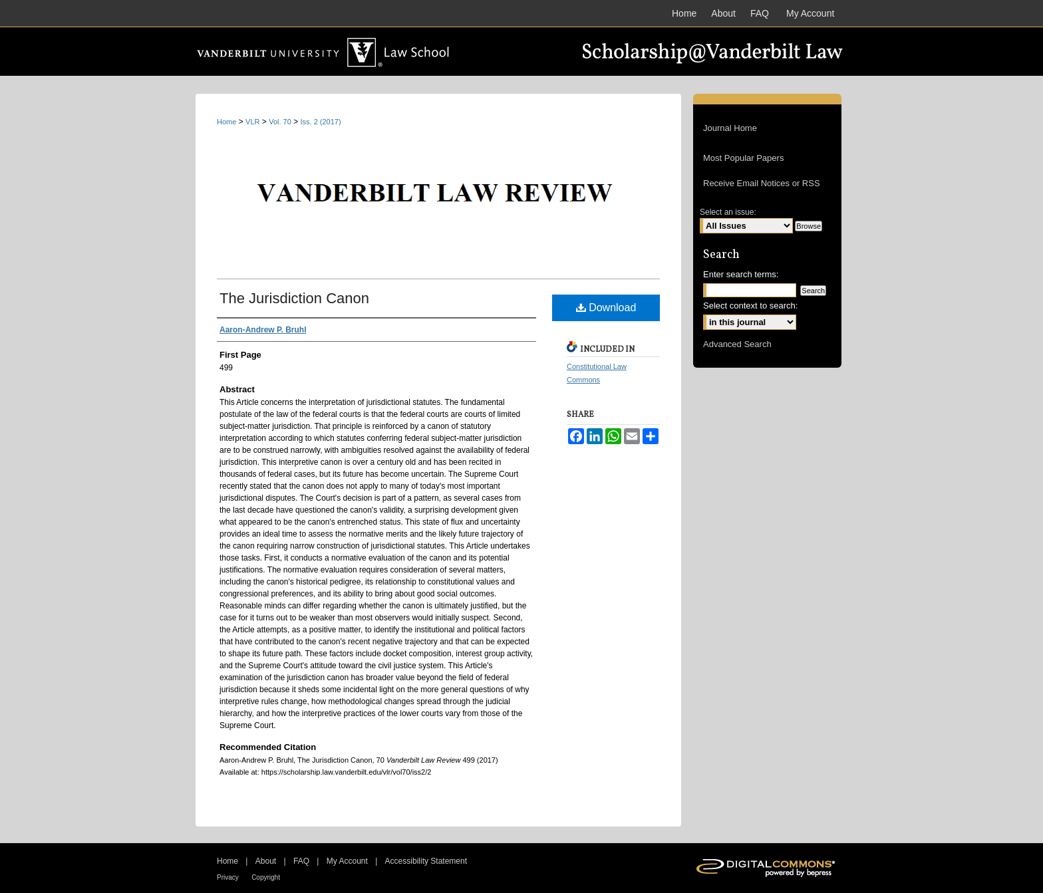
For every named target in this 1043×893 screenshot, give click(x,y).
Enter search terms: (740, 274)
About (265, 861)
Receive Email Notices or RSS (761, 183)
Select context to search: (750, 306)
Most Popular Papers (743, 158)
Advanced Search (737, 344)
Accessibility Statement (426, 861)
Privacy (228, 877)
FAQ (301, 861)
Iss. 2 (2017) (321, 122)
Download (606, 307)
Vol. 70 (280, 122)
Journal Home (730, 128)
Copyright (265, 877)
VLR (252, 122)
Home (226, 122)
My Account (347, 861)
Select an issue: (728, 212)
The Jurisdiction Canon (294, 298)
